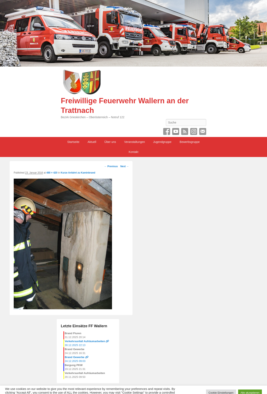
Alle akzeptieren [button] (250, 386)
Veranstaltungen (134, 142)
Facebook (166, 131)
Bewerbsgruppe (190, 142)
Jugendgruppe (162, 142)
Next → (124, 166)
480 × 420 (51, 172)
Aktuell (92, 142)
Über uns (110, 142)
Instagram (193, 131)
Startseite (73, 142)
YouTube (175, 131)
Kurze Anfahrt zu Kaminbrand (78, 172)
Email (202, 131)
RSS (184, 131)
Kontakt (133, 152)
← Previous (111, 166)
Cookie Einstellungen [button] (220, 386)
